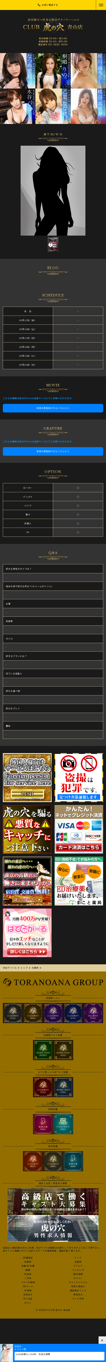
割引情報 (78, 1274)
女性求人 (28, 1295)
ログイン (78, 1278)
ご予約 (27, 1278)
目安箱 (27, 1291)
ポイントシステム (78, 1282)
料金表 (27, 1274)
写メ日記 (28, 1299)
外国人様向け (78, 1286)
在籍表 (78, 1262)
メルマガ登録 (28, 1282)
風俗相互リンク (78, 1291)
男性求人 (78, 1295)
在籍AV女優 (27, 1266)
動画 (28, 1270)
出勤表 (27, 1262)
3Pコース (28, 1286)
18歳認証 (28, 1258)
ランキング (78, 1270)
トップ (78, 1258)
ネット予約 (78, 1299)
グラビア (78, 1266)
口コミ (27, 1303)
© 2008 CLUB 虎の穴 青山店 (53, 1310)
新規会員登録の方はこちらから (53, 408)
